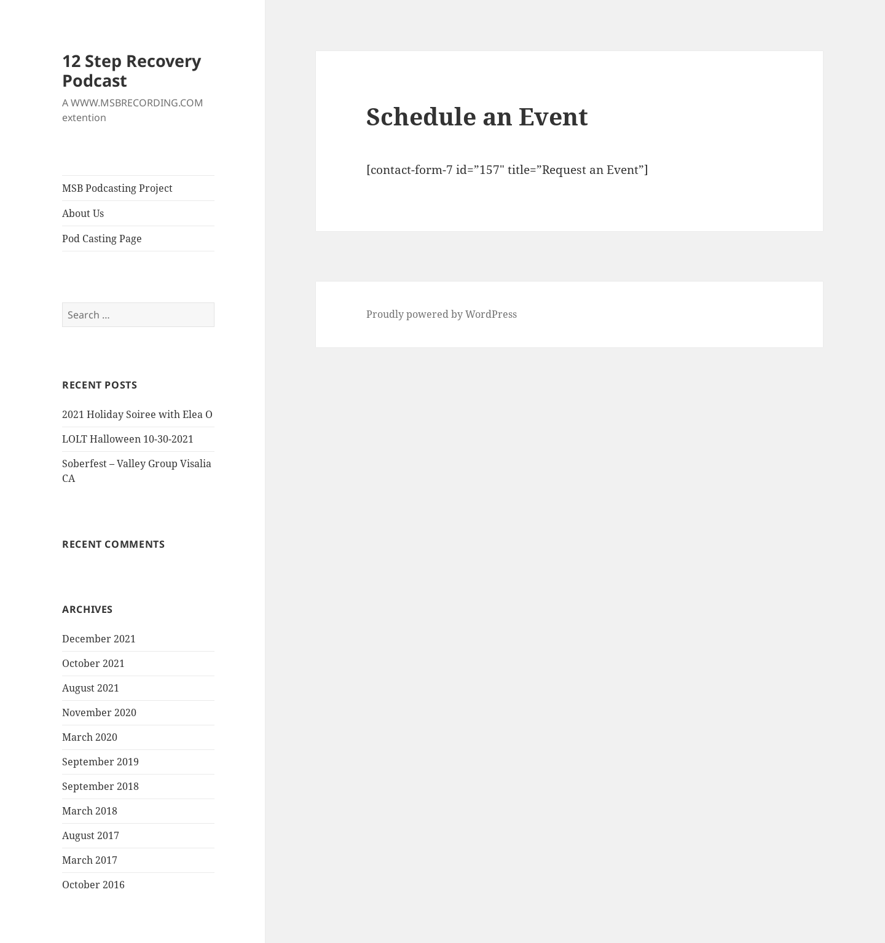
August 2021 (90, 688)
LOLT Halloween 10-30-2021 (128, 439)
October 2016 (93, 884)
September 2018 (100, 786)
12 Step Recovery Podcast (131, 70)
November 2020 (99, 712)
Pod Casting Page (102, 238)
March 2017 (89, 860)
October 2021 (93, 663)
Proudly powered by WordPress (441, 314)
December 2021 (99, 638)
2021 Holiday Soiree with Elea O (137, 414)
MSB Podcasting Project (117, 188)
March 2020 (89, 737)
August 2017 (90, 835)
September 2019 (100, 761)
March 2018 (89, 811)
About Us (83, 213)
